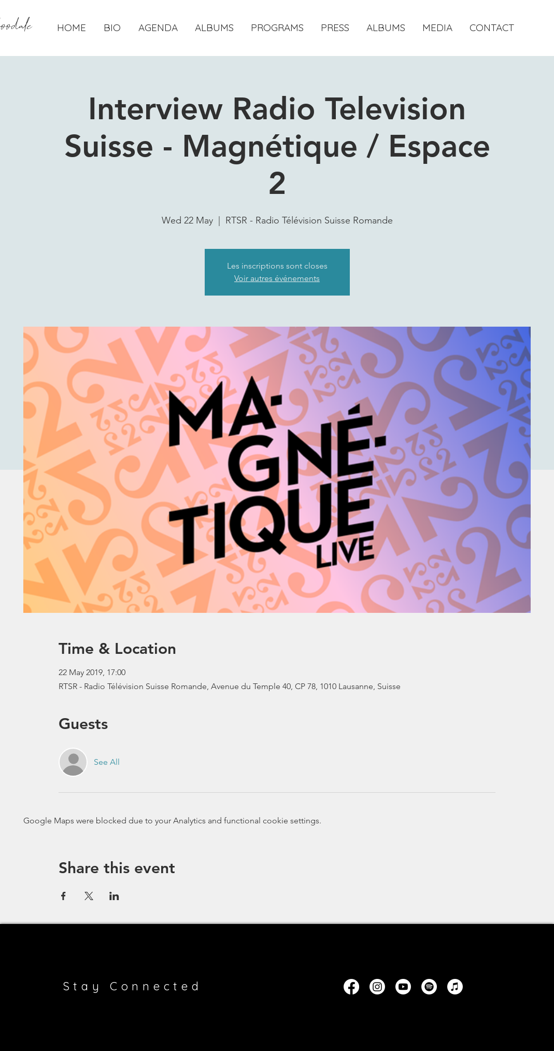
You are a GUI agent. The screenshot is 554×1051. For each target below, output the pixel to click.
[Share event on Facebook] (63, 896)
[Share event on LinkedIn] (114, 896)
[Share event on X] (89, 896)
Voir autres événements (277, 278)
